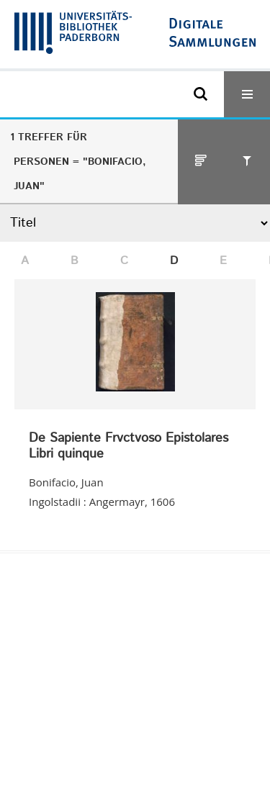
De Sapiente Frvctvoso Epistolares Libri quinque (128, 446)
